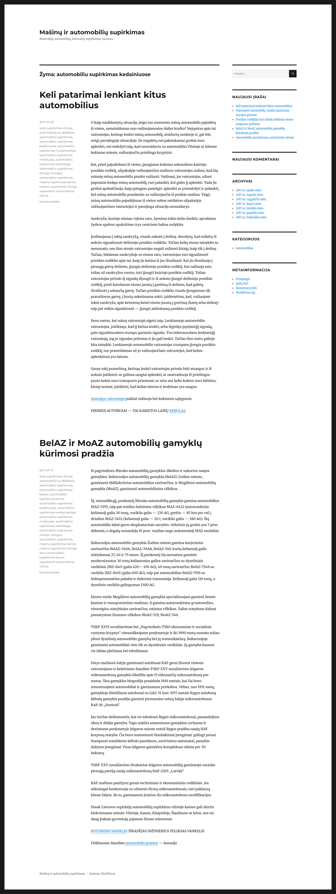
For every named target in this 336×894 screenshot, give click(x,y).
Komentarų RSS (246, 288)
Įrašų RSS (242, 283)
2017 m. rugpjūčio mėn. (251, 199)
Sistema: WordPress (102, 874)
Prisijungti (243, 279)
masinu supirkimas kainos (57, 182)
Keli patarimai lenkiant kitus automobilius (264, 106)
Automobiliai (244, 248)
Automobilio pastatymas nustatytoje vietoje (265, 137)
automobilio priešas (141, 843)
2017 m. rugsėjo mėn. (250, 195)
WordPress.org (245, 292)
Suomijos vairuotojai (108, 398)
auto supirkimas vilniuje (55, 128)
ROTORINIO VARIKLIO (109, 831)
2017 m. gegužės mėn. (250, 213)
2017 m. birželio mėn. (250, 208)
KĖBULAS (178, 411)
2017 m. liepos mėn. (249, 204)
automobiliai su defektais (56, 132)
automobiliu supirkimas (56, 137)
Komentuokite (49, 201)
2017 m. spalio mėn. (249, 190)
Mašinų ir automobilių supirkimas (92, 32)
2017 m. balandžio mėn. (251, 217)
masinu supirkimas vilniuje (58, 186)
